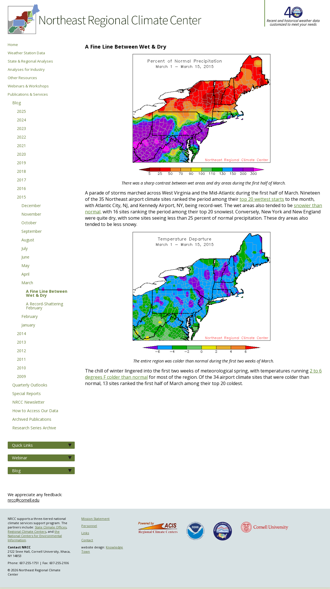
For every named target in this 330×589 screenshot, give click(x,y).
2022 (21, 137)
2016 (21, 189)
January (28, 325)
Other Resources (22, 78)
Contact (87, 540)
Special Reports (26, 394)
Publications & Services (28, 94)
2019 (21, 163)
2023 (21, 129)
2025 (21, 111)
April (25, 274)
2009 (21, 376)
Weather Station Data (26, 53)
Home (13, 45)
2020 (21, 154)
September (31, 231)
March (27, 283)
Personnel (89, 526)
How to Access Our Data (35, 411)
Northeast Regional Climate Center (104, 21)
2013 (21, 342)
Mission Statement (95, 518)
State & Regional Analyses (30, 61)
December (31, 206)
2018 (21, 171)
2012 (21, 351)
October (29, 223)
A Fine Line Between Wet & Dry (46, 293)
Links (85, 533)
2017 (21, 180)
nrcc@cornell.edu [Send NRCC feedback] (23, 500)
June (25, 257)
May (25, 266)
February (29, 316)
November (31, 214)
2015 (21, 197)
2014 (21, 334)
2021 (21, 146)
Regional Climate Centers (27, 531)
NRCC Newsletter (28, 402)
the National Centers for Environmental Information (35, 535)
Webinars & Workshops (28, 86)
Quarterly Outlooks (29, 385)
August (27, 240)
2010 (21, 368)
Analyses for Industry (26, 69)
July (24, 249)
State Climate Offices (50, 527)
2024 (21, 120)
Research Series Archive (34, 428)
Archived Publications (31, 419)
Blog (16, 103)
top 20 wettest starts (262, 199)
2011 (21, 359)
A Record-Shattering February (44, 306)
